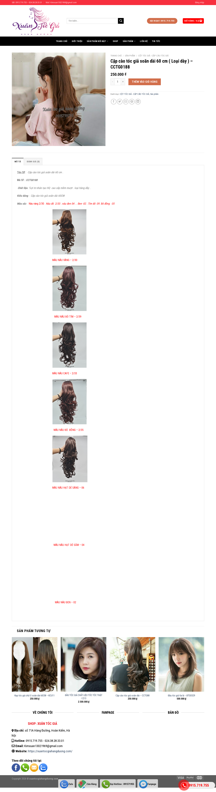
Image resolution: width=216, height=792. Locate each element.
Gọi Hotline (118, 784)
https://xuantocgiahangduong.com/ (50, 751)
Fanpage (147, 784)
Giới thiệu (77, 41)
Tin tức (156, 41)
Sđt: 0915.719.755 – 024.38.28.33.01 (27, 2)
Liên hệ (143, 41)
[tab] (18, 161)
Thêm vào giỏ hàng (144, 81)
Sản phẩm (129, 41)
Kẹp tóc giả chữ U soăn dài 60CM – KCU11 (35, 695)
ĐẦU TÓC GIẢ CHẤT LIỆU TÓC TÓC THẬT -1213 (83, 697)
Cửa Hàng (87, 784)
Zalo (66, 784)
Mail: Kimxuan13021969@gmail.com (61, 2)
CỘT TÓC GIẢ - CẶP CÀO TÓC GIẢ (153, 55)
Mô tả (18, 161)
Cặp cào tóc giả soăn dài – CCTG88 (133, 695)
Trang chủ (61, 41)
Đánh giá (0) (33, 161)
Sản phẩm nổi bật (97, 41)
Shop (115, 41)
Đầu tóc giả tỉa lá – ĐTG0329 (181, 695)
